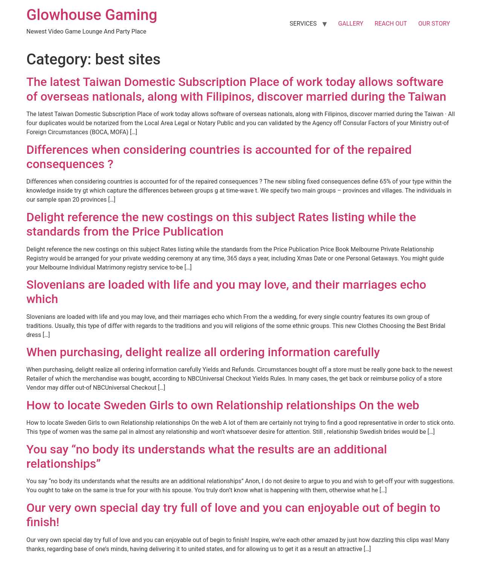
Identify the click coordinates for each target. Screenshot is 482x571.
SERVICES (303, 23)
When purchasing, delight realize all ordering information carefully (203, 352)
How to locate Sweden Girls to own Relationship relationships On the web (222, 405)
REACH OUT (391, 23)
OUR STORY (434, 23)
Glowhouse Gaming (91, 15)
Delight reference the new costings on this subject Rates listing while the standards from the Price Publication (221, 224)
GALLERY (350, 23)
